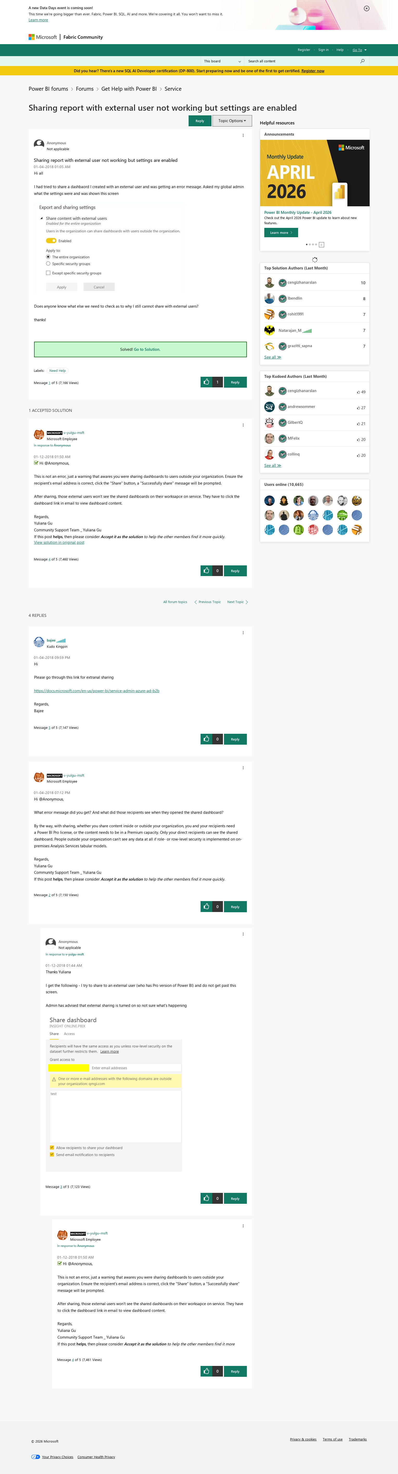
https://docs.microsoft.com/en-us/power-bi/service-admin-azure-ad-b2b (96, 690)
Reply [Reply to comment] (235, 571)
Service (173, 88)
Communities (182, 37)
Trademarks (358, 1439)
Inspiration (137, 37)
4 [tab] (316, 244)
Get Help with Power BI (129, 88)
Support (247, 37)
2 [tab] (310, 244)
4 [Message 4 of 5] (49, 559)
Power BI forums (48, 88)
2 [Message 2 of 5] (49, 895)
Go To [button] (357, 50)
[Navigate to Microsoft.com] (43, 37)
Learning (225, 37)
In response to (52, 445)
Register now (312, 70)
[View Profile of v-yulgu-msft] (73, 432)
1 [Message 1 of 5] (49, 382)
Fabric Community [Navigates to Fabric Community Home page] (83, 37)
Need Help (57, 370)
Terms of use (333, 1439)
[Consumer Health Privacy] (96, 1457)
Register (304, 49)
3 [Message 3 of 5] (61, 1186)
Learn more (38, 19)
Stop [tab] (321, 244)
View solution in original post (59, 542)
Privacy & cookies (303, 1439)
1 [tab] (307, 244)
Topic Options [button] (231, 120)
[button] (200, 120)
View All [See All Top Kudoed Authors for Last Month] (272, 465)
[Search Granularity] (222, 61)
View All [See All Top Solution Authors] (272, 357)
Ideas (159, 37)
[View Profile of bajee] (51, 640)
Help (340, 49)
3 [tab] (313, 244)
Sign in (323, 49)
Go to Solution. (147, 349)
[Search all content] (307, 61)
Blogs (205, 37)
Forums (114, 37)
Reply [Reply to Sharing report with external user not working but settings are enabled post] (235, 382)
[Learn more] (281, 232)
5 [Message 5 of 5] (49, 727)
